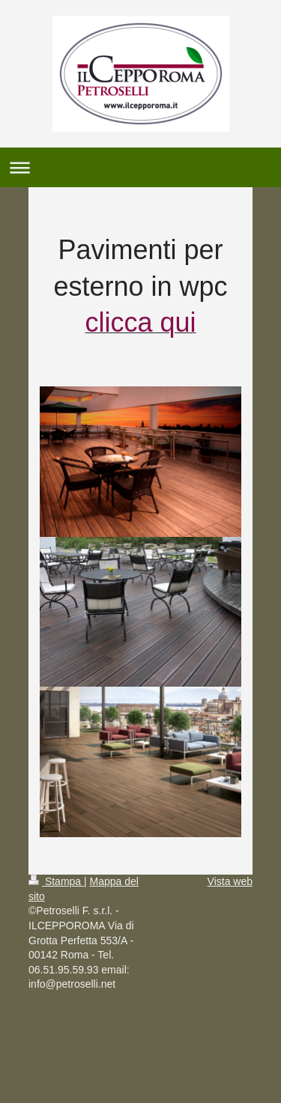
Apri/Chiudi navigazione (140, 167)
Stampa (56, 881)
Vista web (230, 881)
